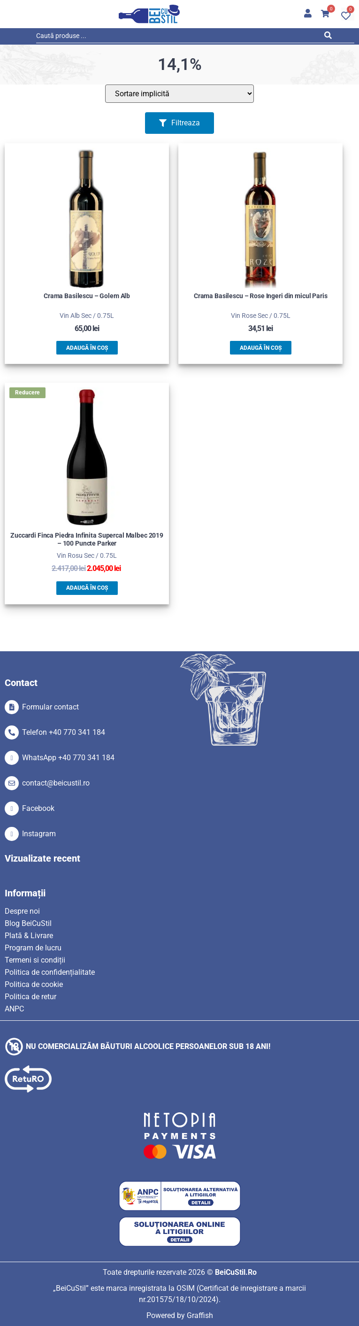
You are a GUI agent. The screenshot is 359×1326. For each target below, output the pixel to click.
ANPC (14, 1008)
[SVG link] (149, 14)
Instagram (39, 833)
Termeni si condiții (35, 960)
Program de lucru (33, 947)
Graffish (200, 1315)
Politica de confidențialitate (50, 972)
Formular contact (50, 706)
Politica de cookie (34, 984)
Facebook (38, 808)
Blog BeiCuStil (28, 923)
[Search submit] (330, 37)
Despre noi (22, 911)
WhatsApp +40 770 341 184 (68, 757)
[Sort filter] (179, 94)
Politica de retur (30, 996)
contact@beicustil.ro (56, 783)
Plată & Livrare (29, 935)
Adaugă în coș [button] (87, 348)
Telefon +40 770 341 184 (63, 732)
